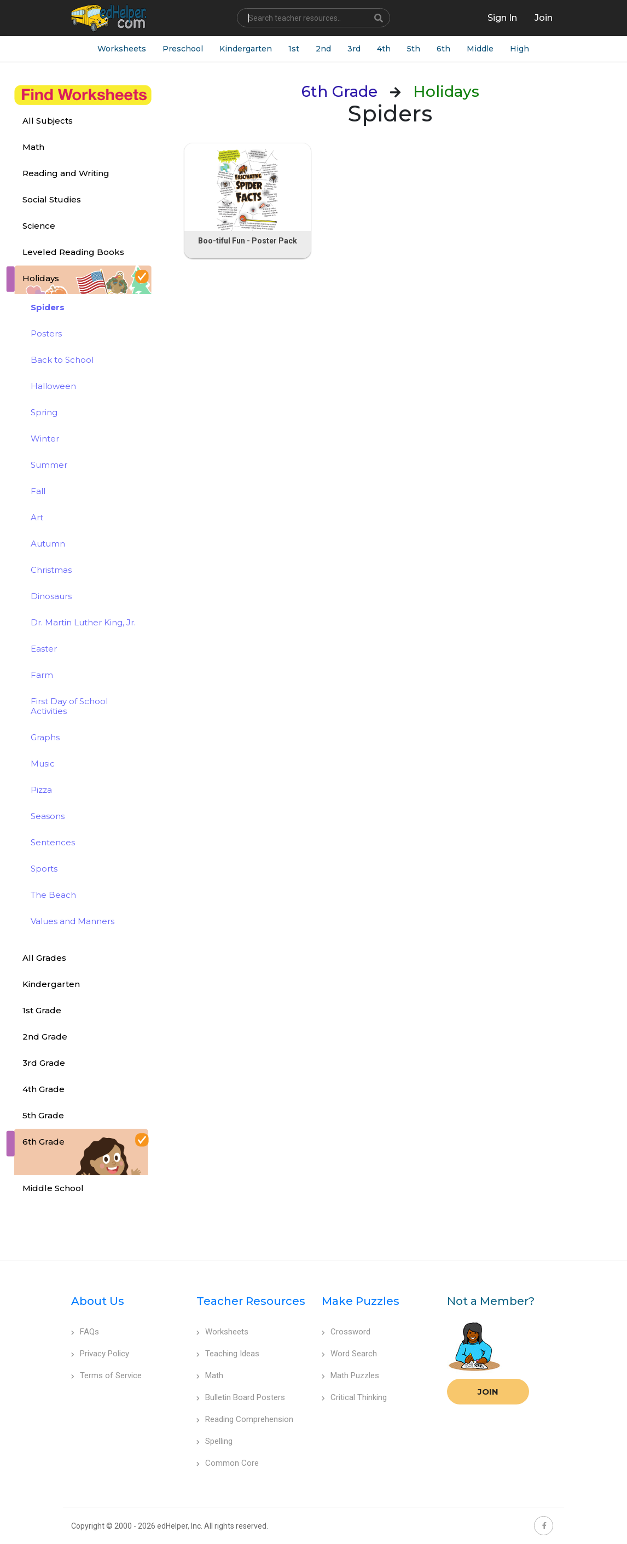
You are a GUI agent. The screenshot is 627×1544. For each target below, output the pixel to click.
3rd (354, 49)
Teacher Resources (250, 1301)
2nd (323, 49)
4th (384, 49)
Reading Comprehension (244, 1419)
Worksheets (121, 49)
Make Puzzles (360, 1301)
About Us (97, 1301)
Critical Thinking (354, 1397)
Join (488, 1391)
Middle (480, 49)
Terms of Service (106, 1375)
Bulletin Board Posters (240, 1397)
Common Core (227, 1463)
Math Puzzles (350, 1375)
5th (413, 49)
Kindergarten (245, 49)
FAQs (85, 1332)
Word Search (349, 1354)
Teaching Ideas (227, 1354)
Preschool (182, 49)
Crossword (346, 1332)
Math (209, 1375)
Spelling (214, 1441)
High (519, 49)
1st (293, 49)
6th (443, 49)
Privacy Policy (100, 1354)
